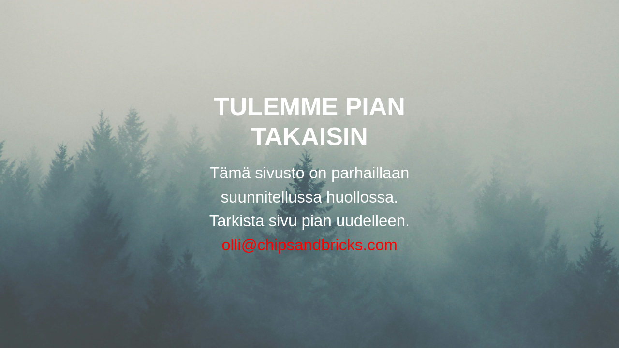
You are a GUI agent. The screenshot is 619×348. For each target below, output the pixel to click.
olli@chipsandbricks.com (309, 245)
